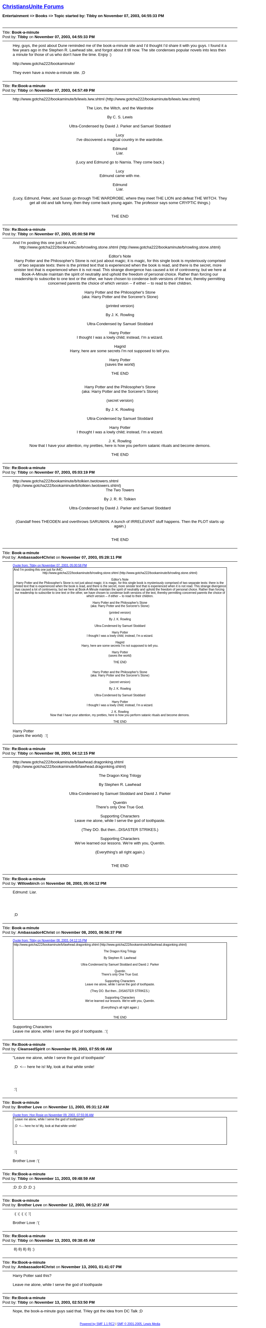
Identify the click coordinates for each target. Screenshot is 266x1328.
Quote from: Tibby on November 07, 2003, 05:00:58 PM (50, 565)
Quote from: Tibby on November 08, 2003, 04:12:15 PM (50, 940)
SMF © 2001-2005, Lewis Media (138, 1324)
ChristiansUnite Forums (33, 7)
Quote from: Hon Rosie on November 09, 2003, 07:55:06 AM (53, 1115)
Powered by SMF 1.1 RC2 (97, 1324)
